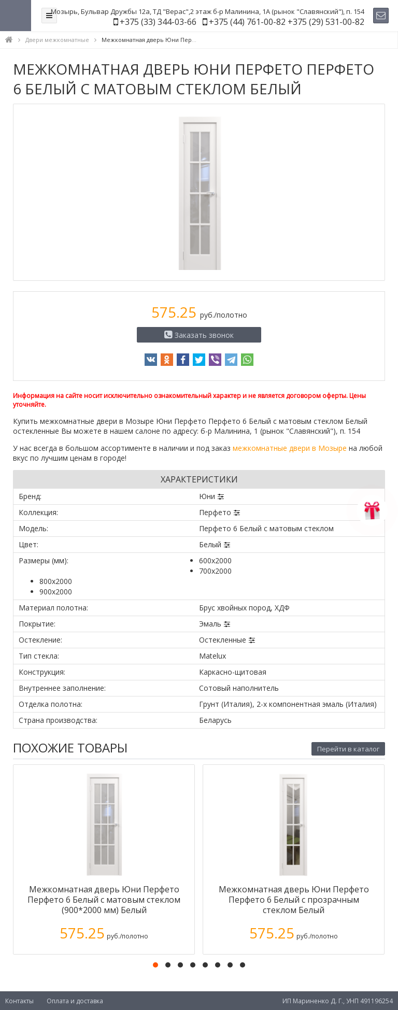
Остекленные (222, 640)
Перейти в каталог (348, 748)
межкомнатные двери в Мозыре (290, 448)
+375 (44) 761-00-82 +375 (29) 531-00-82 (286, 21)
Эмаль (210, 624)
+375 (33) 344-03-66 (158, 21)
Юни (207, 496)
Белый (210, 544)
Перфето (215, 512)
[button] (155, 965)
